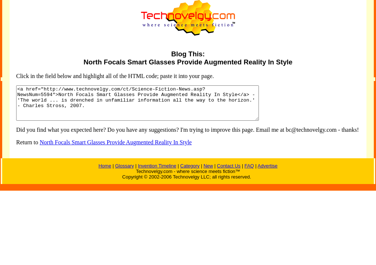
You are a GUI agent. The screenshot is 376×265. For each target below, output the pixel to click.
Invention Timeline (157, 172)
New (208, 172)
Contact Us (229, 172)
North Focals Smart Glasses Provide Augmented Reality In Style (116, 149)
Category (190, 172)
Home (104, 172)
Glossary (124, 172)
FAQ (249, 172)
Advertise (268, 172)
